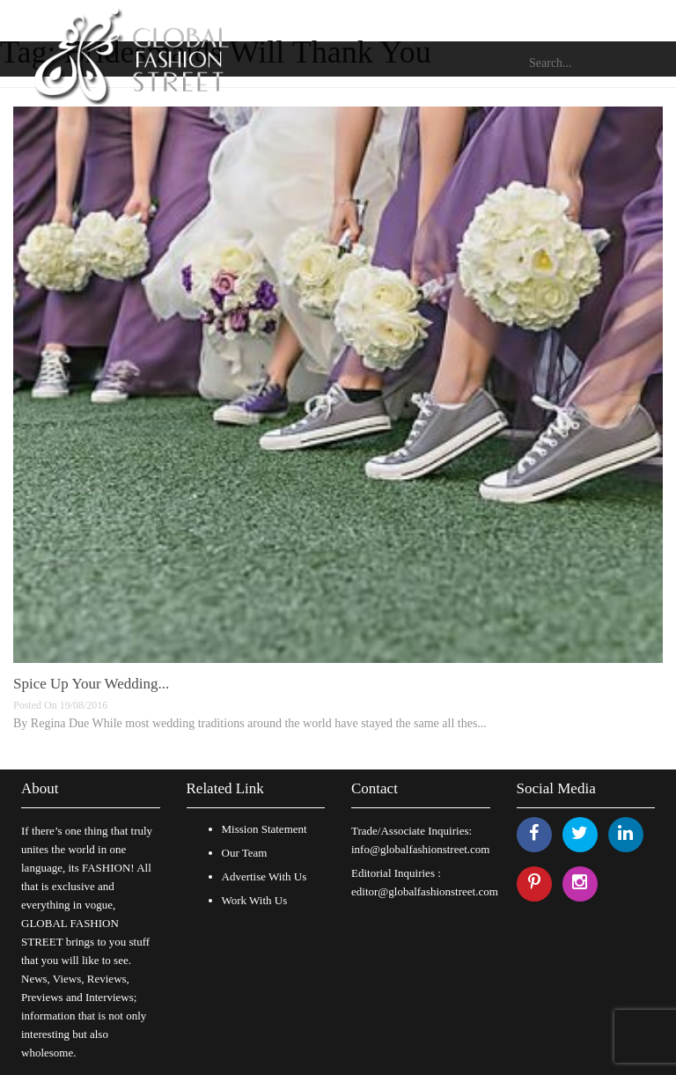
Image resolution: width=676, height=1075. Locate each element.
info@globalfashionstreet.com (420, 849)
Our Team (245, 852)
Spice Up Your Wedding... (91, 683)
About (40, 788)
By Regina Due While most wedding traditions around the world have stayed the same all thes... (250, 723)
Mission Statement (264, 829)
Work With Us (255, 900)
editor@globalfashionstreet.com (424, 891)
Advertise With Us (264, 876)
